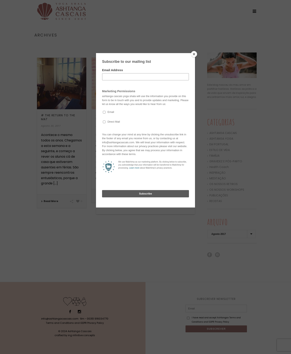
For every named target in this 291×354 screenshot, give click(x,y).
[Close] (194, 54)
